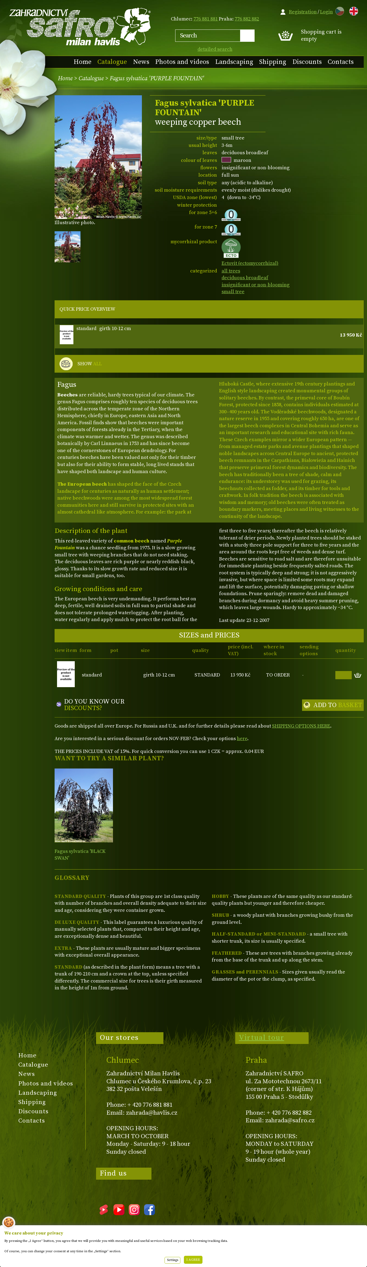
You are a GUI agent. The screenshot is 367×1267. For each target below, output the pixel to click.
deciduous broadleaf (245, 278)
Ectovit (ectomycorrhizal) (250, 260)
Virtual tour (261, 1037)
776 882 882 (247, 19)
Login (326, 12)
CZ (338, 10)
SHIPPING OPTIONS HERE (301, 726)
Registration (303, 12)
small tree (233, 292)
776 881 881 (205, 19)
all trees (231, 271)
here (242, 738)
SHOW (89, 363)
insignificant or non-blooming (256, 285)
